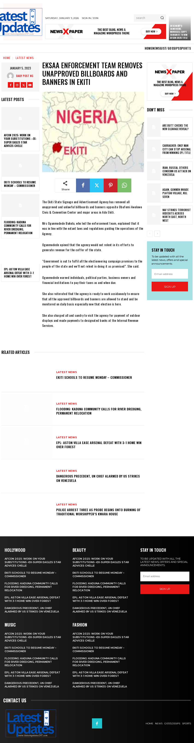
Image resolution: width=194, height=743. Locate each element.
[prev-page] (150, 234)
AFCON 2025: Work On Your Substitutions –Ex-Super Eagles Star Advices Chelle (20, 140)
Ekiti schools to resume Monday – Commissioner (20, 184)
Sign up (170, 286)
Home (6, 58)
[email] (170, 274)
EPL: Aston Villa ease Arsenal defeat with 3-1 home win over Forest (19, 272)
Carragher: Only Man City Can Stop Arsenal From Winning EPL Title (177, 149)
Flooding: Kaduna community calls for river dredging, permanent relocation (18, 227)
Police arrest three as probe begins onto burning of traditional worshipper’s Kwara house (98, 511)
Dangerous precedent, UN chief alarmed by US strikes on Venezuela (98, 478)
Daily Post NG (24, 76)
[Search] (162, 18)
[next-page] (157, 234)
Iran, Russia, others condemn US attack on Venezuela (175, 171)
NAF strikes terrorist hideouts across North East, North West (176, 215)
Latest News (25, 58)
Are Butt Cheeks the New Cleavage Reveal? (176, 127)
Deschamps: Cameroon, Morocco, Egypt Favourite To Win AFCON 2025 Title (179, 31)
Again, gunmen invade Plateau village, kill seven (174, 193)
